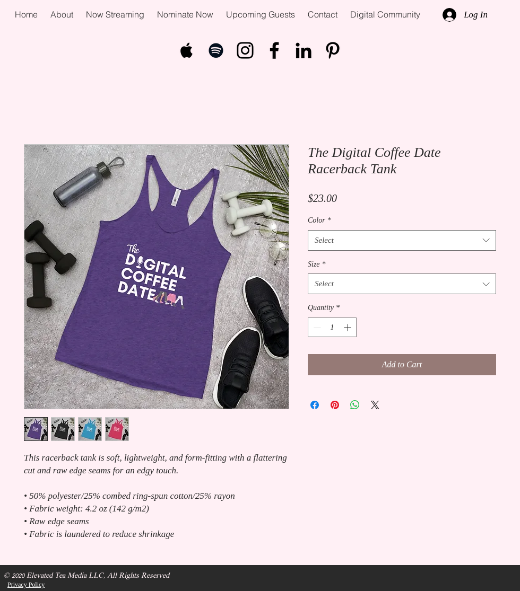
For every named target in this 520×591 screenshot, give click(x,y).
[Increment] (348, 327)
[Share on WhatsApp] (355, 405)
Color (319, 220)
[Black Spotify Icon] (216, 50)
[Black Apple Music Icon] (187, 50)
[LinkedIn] (303, 50)
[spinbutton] (332, 327)
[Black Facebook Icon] (274, 50)
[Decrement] (316, 327)
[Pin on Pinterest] (334, 405)
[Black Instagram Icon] (245, 50)
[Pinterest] (333, 50)
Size (317, 264)
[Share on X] (375, 405)
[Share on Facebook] (314, 405)
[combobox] (402, 240)
